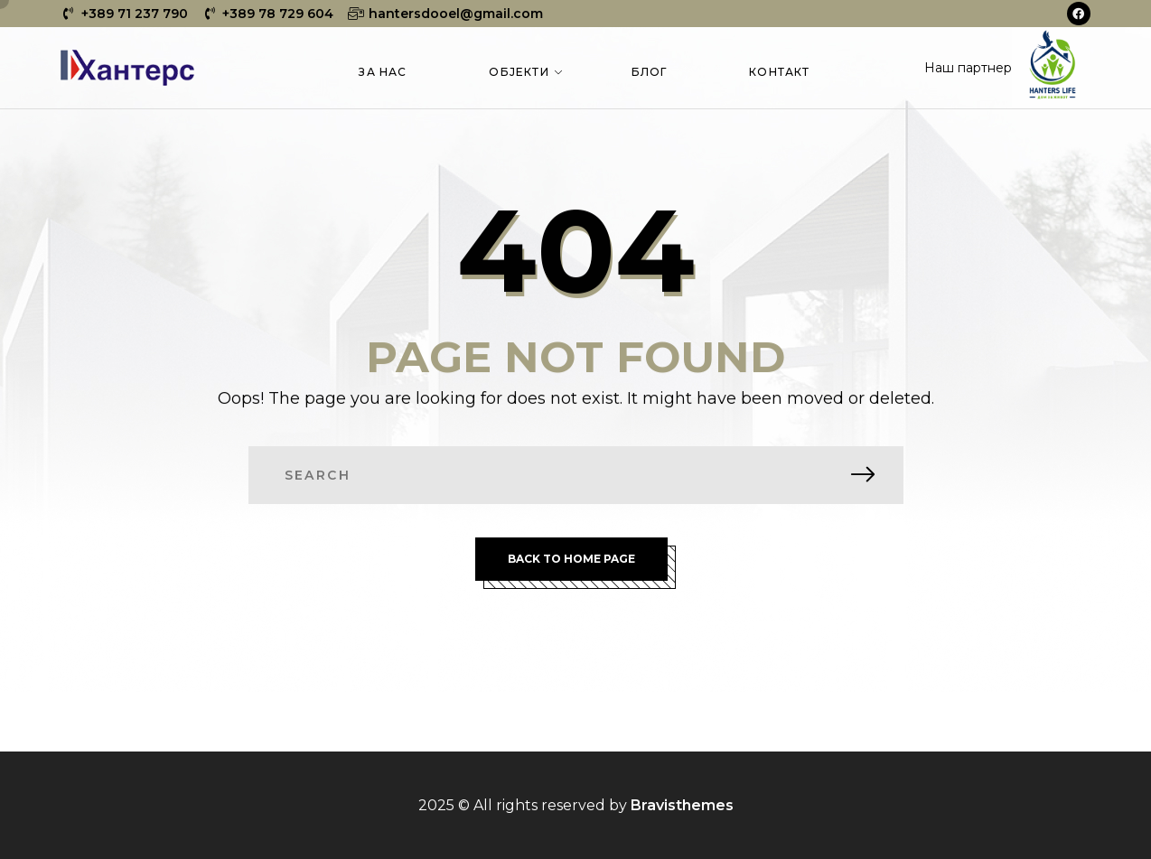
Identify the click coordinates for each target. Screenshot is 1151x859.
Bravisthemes (682, 805)
